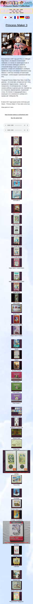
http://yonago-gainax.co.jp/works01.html (16, 114)
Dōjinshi (21, 12)
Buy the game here (16, 118)
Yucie (20, 11)
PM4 (11, 12)
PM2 (18, 9)
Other (17, 12)
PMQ (16, 11)
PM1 (14, 9)
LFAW (21, 9)
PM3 (13, 11)
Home (10, 9)
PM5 (14, 12)
